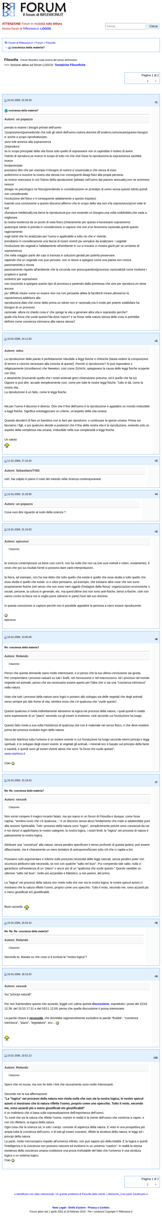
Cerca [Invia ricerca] (154, 26)
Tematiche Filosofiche (70, 65)
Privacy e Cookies (98, 1207)
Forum (39, 42)
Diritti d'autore (77, 1207)
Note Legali (59, 1207)
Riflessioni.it (31, 28)
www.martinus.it (14, 753)
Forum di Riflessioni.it (20, 42)
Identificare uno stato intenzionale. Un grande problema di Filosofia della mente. (61, 1194)
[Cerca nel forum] (125, 26)
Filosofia (50, 42)
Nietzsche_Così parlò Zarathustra (127, 1194)
